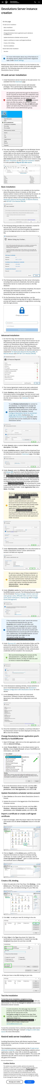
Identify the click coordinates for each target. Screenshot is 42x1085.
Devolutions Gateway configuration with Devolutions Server (20, 688)
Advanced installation (9, 30)
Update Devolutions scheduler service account (16, 37)
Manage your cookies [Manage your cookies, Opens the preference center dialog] (14, 1082)
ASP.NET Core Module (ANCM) (15, 201)
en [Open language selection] (39, 2)
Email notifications (14, 598)
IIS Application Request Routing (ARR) (22, 198)
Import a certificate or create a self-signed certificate (17, 40)
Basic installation (8, 27)
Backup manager (20, 594)
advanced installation (28, 161)
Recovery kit (12, 643)
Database (25, 398)
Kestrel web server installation (11, 48)
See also (6, 51)
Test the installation (9, 46)
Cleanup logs (24, 598)
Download (18, 82)
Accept (29, 1082)
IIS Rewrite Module (32, 199)
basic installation (11, 161)
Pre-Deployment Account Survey (21, 416)
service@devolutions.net (14, 1024)
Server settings (19, 60)
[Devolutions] (6, 2)
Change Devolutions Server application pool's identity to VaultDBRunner (18, 33)
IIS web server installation (9, 24)
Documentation (14, 2)
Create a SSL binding (9, 43)
